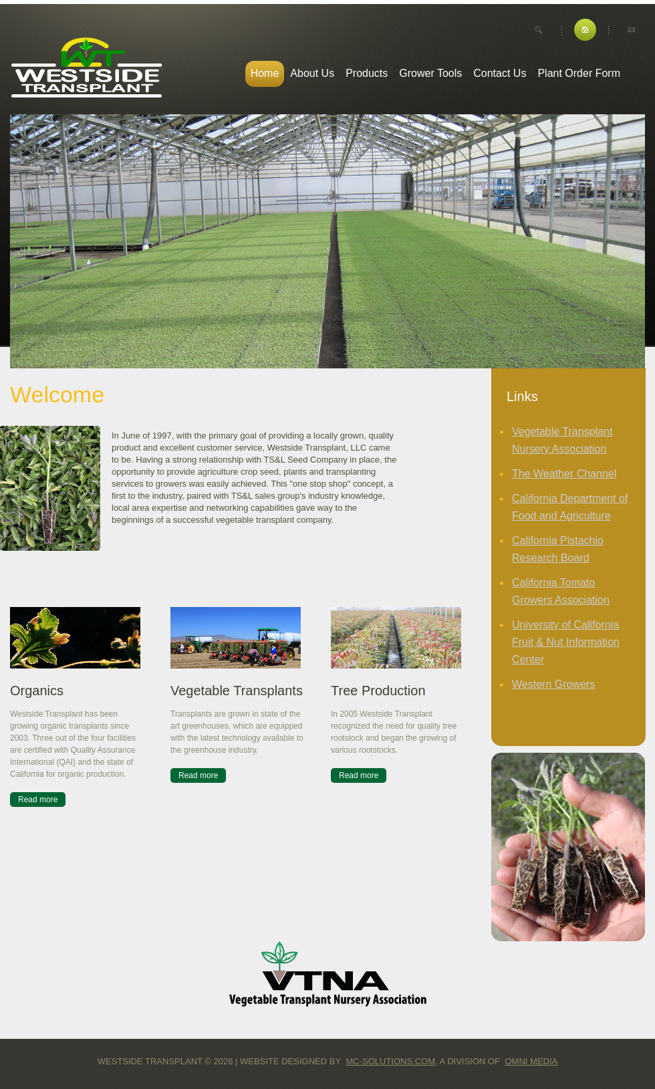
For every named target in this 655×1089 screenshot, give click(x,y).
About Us (312, 73)
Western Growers (553, 684)
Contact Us (499, 73)
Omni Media (531, 1061)
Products (367, 73)
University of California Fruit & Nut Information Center (566, 642)
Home (265, 73)
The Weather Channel (564, 473)
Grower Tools (430, 73)
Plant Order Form (578, 73)
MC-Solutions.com (390, 1061)
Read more (37, 799)
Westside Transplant (87, 68)
